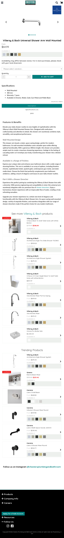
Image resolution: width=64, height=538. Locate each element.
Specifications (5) (31, 110)
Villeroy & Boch (33, 213)
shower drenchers (42, 187)
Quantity (5, 73)
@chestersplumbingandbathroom (44, 466)
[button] (2, 3)
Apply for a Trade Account (13, 514)
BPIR (32, 113)
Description (32, 106)
